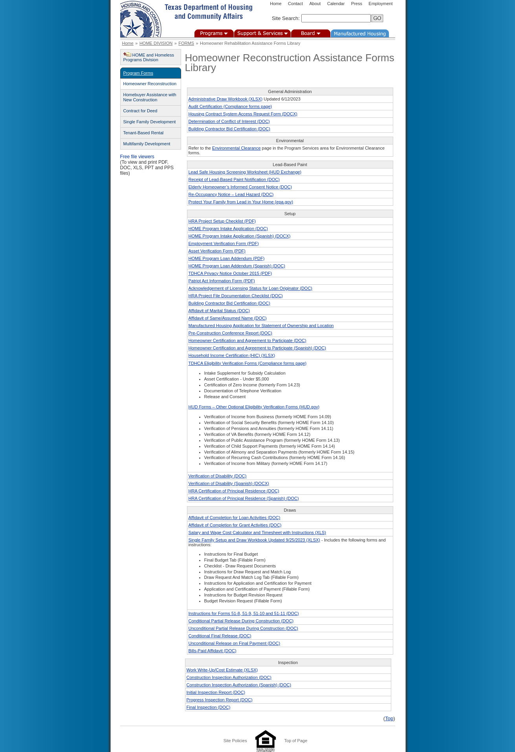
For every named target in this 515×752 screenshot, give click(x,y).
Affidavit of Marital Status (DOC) (219, 310)
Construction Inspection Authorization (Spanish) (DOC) (239, 684)
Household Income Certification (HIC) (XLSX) (232, 355)
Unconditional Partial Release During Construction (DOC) (243, 628)
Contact (295, 3)
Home (275, 3)
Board (310, 33)
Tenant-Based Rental (143, 132)
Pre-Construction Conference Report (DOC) (230, 333)
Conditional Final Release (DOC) (220, 635)
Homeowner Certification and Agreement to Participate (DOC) (247, 340)
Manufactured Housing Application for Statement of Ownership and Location (261, 325)
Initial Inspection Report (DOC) (216, 692)
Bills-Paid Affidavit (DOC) (212, 650)
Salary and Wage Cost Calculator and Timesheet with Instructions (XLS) (257, 532)
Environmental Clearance (236, 148)
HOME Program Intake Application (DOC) (228, 228)
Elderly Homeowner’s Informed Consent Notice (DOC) (240, 187)
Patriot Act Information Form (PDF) (222, 280)
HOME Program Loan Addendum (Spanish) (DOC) (237, 265)
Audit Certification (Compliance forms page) (230, 106)
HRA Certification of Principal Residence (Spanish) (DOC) (244, 498)
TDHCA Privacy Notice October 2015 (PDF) (230, 273)
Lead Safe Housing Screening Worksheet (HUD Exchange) (245, 172)
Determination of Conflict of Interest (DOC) (229, 121)
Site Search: (286, 18)
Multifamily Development (146, 143)
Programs (214, 33)
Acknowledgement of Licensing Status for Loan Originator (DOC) (251, 288)
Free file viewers (137, 156)
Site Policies (235, 740)
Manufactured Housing (360, 33)
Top (389, 718)
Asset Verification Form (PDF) (217, 251)
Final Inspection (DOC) (209, 707)
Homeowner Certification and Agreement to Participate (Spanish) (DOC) (257, 348)
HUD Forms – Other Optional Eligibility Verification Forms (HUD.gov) (254, 406)
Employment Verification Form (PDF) (224, 243)
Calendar (336, 3)
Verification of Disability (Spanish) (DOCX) (229, 483)
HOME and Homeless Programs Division (148, 57)
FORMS (186, 43)
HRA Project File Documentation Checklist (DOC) (236, 295)
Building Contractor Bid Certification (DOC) (229, 128)
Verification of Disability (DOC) (218, 476)
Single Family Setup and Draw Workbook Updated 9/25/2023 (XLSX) (254, 540)
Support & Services (262, 33)
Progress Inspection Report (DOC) (220, 699)
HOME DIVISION (155, 43)
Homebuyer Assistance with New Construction (149, 97)
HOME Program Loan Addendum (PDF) (227, 258)
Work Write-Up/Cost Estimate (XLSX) (222, 670)
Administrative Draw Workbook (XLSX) (226, 99)
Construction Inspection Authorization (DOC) (229, 677)
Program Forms (138, 73)
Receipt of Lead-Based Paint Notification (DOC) (234, 179)
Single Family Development (149, 121)
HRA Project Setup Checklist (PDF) (222, 221)
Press (356, 3)
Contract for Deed (140, 110)
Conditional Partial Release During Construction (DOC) (241, 620)
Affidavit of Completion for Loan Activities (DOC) (234, 517)
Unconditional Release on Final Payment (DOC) (234, 643)
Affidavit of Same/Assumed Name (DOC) (228, 318)
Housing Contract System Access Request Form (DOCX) (243, 114)
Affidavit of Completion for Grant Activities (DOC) (235, 525)
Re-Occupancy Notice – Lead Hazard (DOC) (231, 194)
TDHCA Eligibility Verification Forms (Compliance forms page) (248, 363)
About (315, 3)
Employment (380, 3)
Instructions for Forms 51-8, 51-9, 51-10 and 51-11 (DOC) (244, 613)
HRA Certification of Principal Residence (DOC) (234, 491)
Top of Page (296, 740)
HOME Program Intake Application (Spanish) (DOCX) (240, 236)
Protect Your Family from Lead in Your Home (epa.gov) (241, 201)
